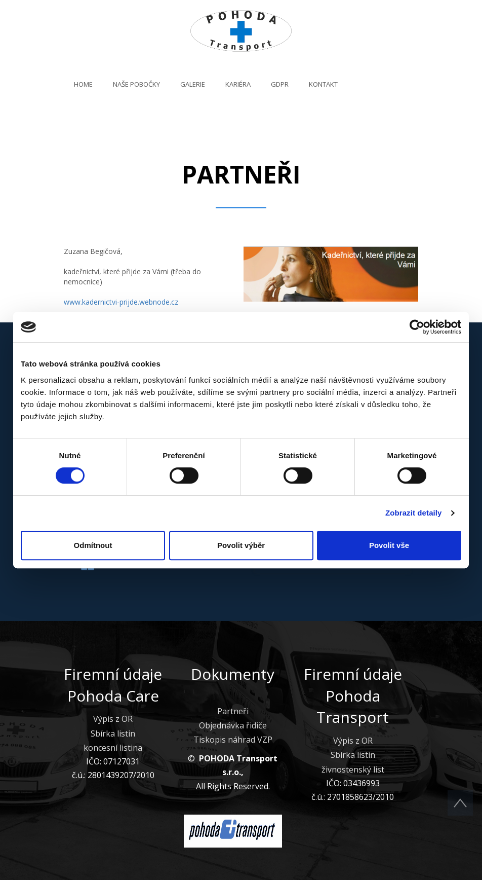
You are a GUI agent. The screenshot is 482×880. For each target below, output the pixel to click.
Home (83, 84)
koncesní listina (113, 747)
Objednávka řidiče (233, 725)
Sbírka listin (113, 733)
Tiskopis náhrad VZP (232, 739)
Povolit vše (389, 545)
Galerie (192, 84)
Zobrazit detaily (413, 512)
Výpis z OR (113, 718)
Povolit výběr (241, 545)
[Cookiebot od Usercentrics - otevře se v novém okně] (417, 327)
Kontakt (323, 84)
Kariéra (238, 84)
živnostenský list (353, 769)
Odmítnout (93, 545)
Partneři (233, 711)
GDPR (280, 84)
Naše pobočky (136, 84)
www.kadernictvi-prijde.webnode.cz (121, 302)
